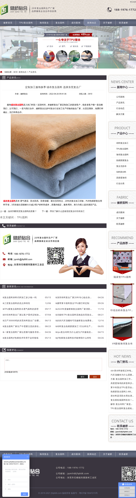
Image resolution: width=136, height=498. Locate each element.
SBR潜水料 (121, 171)
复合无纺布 (121, 166)
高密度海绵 (121, 177)
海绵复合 (44, 22)
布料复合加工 (122, 143)
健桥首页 (7, 22)
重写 (82, 377)
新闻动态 (91, 22)
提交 (95, 377)
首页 (15, 72)
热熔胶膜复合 (122, 160)
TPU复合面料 (26, 22)
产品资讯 (32, 72)
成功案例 (75, 22)
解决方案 (120, 114)
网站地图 (133, 2)
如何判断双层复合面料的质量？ (22, 211)
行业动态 (120, 108)
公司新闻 (120, 96)
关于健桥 (107, 22)
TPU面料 (22, 217)
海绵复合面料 (122, 154)
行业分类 (120, 183)
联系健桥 (123, 22)
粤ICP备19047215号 (88, 493)
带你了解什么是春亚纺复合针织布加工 (67, 211)
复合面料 (60, 22)
